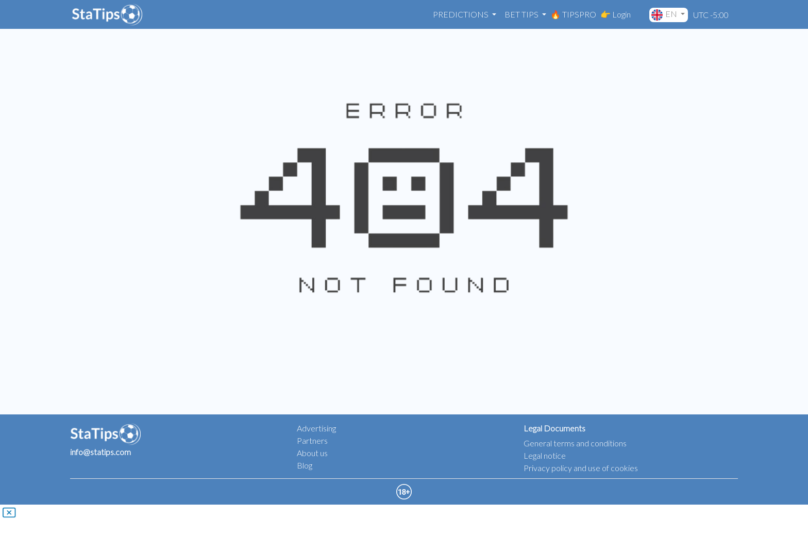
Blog (304, 465)
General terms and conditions (575, 443)
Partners (312, 440)
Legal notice (545, 455)
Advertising (316, 428)
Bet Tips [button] (522, 14)
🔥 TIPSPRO (573, 14)
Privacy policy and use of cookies (581, 468)
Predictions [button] (461, 14)
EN (665, 15)
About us (312, 453)
